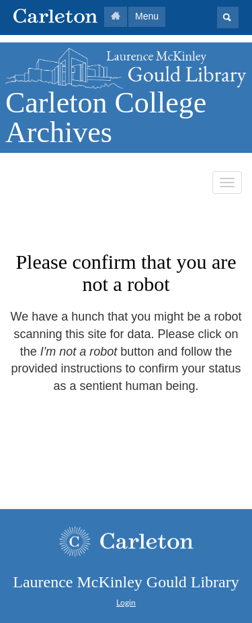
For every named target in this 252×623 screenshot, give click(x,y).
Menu (147, 16)
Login (126, 603)
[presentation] (122, 438)
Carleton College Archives (105, 117)
